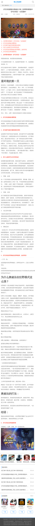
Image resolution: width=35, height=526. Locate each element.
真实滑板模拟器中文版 (14, 459)
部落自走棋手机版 (28, 459)
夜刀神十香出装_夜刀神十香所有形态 (17, 470)
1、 (2, 41)
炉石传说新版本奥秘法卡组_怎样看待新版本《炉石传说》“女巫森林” (17, 474)
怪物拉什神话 (3, 459)
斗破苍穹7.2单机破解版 (16, 506)
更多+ (32, 496)
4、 (2, 47)
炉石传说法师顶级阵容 (8, 51)
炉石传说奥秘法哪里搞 (8, 43)
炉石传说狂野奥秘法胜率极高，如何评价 (14, 49)
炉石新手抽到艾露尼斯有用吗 (10, 45)
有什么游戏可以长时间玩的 (10, 47)
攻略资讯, (6, 5)
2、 (2, 43)
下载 (5, 512)
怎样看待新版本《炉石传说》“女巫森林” (13, 41)
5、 (2, 49)
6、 (2, 51)
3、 (2, 45)
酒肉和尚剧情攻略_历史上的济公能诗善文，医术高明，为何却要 (17, 478)
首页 (3, 5)
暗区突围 (19, 459)
